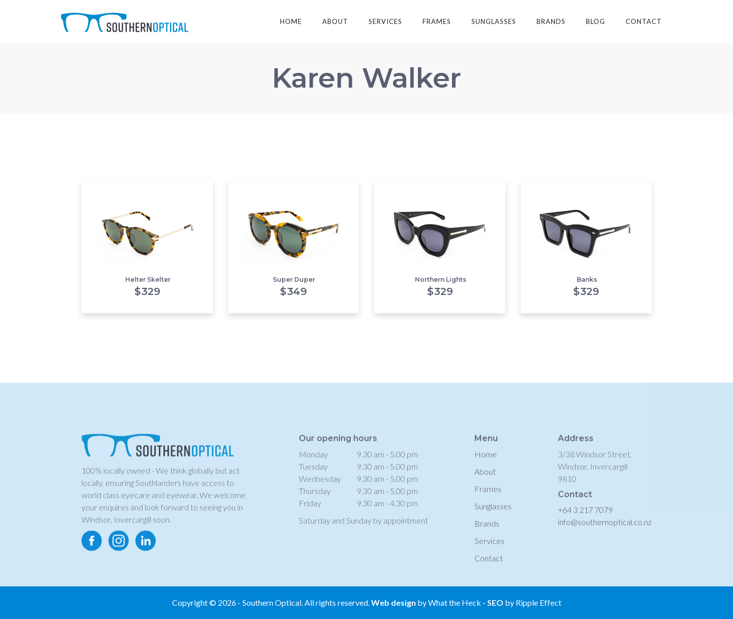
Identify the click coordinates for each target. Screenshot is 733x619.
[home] (124, 18)
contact (644, 21)
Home (291, 21)
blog (595, 21)
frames (436, 21)
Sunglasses (493, 513)
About (485, 478)
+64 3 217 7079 (585, 516)
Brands (486, 530)
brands (551, 21)
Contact (488, 565)
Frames (487, 495)
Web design (393, 602)
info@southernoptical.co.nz (605, 528)
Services (489, 547)
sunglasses (493, 21)
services (385, 21)
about (335, 21)
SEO (496, 602)
